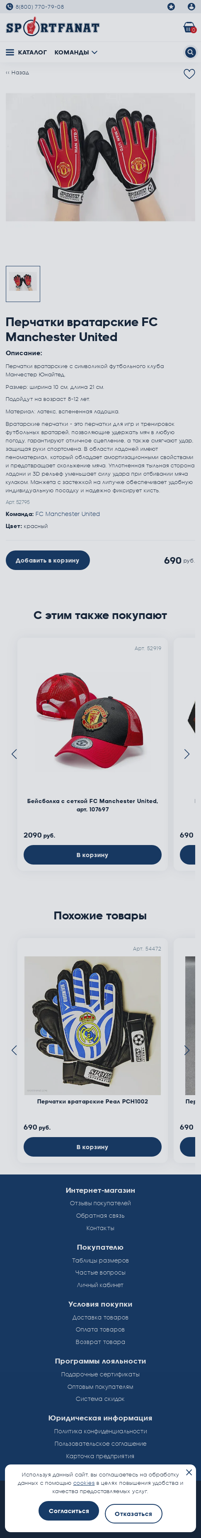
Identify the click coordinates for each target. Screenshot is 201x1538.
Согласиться (69, 1510)
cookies (84, 1482)
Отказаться (133, 1513)
